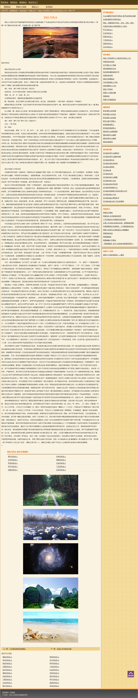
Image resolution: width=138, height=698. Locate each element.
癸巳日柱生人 (54, 676)
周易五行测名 (108, 213)
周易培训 (106, 96)
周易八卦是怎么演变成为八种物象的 (116, 230)
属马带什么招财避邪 (110, 131)
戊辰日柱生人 (108, 43)
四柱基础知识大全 (109, 69)
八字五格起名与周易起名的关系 (114, 219)
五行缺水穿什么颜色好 (111, 153)
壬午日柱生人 (54, 660)
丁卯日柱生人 (108, 40)
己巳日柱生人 (108, 47)
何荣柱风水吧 (108, 75)
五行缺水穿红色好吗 (110, 163)
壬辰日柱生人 (7, 676)
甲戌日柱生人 (13, 463)
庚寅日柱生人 (7, 673)
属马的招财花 (108, 142)
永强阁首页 (13, 10)
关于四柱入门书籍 (109, 65)
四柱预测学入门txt (109, 86)
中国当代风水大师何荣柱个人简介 (115, 26)
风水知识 (23, 10)
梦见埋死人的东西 (109, 118)
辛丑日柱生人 (54, 686)
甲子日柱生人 (108, 30)
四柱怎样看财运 (108, 79)
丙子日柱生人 (13, 466)
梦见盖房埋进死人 (109, 128)
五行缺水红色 (108, 174)
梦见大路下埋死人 (109, 121)
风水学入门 (33, 2)
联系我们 (5, 692)
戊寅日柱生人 (13, 470)
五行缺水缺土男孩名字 (111, 198)
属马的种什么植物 (109, 135)
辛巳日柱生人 (7, 660)
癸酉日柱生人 (61, 460)
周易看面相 (107, 237)
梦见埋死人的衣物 (109, 111)
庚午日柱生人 (13, 456)
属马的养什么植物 (109, 138)
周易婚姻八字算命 (109, 240)
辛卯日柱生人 (54, 673)
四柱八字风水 (108, 89)
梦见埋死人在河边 (109, 114)
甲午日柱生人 (54, 679)
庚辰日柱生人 (7, 657)
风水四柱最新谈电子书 (111, 72)
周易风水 (7, 7)
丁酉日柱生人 (7, 679)
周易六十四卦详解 (109, 93)
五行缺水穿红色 (108, 160)
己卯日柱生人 (61, 470)
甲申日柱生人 (54, 663)
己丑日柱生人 (54, 670)
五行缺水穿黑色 (108, 167)
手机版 (12, 692)
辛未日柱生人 (61, 456)
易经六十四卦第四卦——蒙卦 (113, 255)
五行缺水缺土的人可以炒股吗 (113, 201)
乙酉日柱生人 (7, 667)
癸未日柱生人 (7, 663)
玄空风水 (49, 7)
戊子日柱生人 (7, 670)
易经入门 (35, 7)
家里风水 (14, 2)
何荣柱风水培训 (108, 62)
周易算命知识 (108, 233)
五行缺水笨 (107, 170)
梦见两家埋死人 (108, 125)
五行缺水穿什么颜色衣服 (112, 156)
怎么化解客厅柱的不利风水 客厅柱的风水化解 (119, 16)
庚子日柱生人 (7, 686)
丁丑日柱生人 (61, 466)
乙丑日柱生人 (108, 33)
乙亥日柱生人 (61, 463)
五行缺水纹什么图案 (110, 177)
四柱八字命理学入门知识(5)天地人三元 (52, 10)
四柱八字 (32, 10)
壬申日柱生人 (13, 460)
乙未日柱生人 (7, 683)
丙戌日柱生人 (54, 657)
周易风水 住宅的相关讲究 (112, 216)
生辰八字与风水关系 (64, 649)
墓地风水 (23, 2)
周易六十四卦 (21, 7)
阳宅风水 (4, 2)
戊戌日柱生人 (54, 683)
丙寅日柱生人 (108, 37)
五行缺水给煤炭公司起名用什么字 (115, 191)
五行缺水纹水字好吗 (110, 184)
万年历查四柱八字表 (110, 82)
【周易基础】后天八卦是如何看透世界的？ (118, 244)
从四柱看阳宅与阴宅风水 (112, 19)
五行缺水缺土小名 (109, 194)
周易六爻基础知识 (109, 100)
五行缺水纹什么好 (109, 181)
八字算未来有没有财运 (18, 649)
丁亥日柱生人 (54, 667)
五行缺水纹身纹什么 (110, 188)
